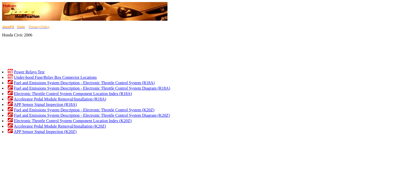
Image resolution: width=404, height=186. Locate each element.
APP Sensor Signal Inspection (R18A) (45, 104)
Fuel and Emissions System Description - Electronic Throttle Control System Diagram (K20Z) (92, 115)
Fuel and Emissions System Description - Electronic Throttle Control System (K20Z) (84, 110)
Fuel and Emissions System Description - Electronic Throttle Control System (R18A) (84, 83)
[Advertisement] (96, 53)
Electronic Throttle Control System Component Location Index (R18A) (73, 93)
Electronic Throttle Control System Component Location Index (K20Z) (73, 121)
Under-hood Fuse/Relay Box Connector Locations (55, 77)
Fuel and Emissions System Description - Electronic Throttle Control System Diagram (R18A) (92, 88)
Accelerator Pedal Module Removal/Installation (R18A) (60, 99)
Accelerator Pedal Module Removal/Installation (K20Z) (60, 126)
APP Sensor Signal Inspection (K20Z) (45, 131)
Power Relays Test (29, 72)
